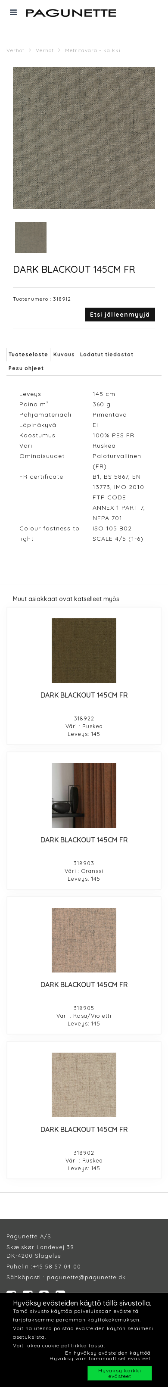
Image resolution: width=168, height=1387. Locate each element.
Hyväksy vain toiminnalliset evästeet (100, 1358)
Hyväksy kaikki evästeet (119, 1373)
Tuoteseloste (28, 354)
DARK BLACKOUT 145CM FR (84, 695)
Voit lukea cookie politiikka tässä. (59, 1345)
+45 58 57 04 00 (57, 1266)
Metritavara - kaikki (93, 50)
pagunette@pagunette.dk (86, 1277)
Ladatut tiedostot (107, 354)
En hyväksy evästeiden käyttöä (108, 1353)
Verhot (15, 50)
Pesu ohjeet (26, 368)
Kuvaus (64, 354)
